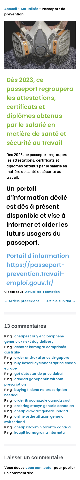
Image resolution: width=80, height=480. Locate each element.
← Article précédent (21, 301)
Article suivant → (61, 301)
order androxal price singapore (41, 357)
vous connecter (39, 467)
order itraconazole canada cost (42, 400)
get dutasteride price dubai (38, 373)
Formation (51, 292)
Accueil (10, 8)
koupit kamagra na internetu (39, 432)
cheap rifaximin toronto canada (42, 427)
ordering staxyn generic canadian (44, 405)
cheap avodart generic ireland (41, 411)
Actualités (29, 8)
